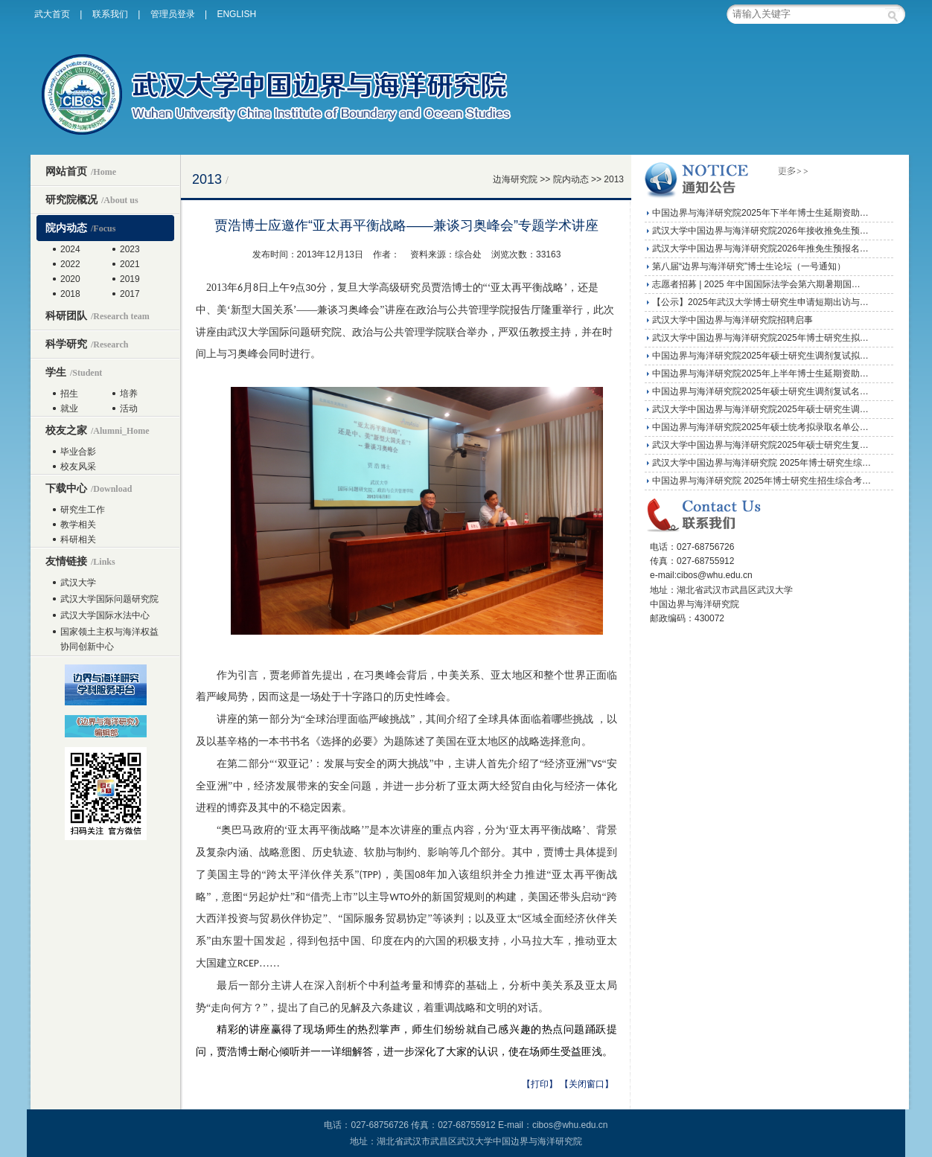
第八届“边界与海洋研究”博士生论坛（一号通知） (749, 266)
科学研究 (86, 344)
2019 (130, 279)
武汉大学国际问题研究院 (109, 599)
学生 (73, 372)
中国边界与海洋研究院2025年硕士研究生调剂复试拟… (760, 355)
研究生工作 (82, 509)
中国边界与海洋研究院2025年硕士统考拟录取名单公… (760, 427)
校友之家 (97, 430)
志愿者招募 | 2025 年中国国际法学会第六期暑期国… (756, 284)
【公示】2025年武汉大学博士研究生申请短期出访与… (760, 302)
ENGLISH (236, 14)
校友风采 (78, 466)
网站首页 (80, 171)
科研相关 (78, 539)
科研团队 (97, 315)
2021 (130, 264)
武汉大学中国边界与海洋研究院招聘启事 (732, 320)
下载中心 (88, 488)
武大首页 (52, 14)
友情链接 (80, 561)
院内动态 (80, 228)
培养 (129, 393)
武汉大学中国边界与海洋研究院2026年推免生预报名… (760, 248)
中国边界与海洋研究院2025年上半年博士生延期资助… (760, 373)
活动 (129, 408)
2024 (70, 249)
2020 (70, 279)
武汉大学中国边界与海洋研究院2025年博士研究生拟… (760, 338)
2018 (70, 294)
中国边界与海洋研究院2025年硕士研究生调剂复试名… (760, 391)
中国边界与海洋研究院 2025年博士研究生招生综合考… (761, 480)
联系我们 (110, 14)
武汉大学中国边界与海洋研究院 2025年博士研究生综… (761, 463)
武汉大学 (78, 582)
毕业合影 (78, 451)
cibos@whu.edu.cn (570, 1125)
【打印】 (540, 1084)
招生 (69, 393)
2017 (130, 294)
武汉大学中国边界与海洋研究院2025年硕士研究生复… (760, 445)
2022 (70, 264)
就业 (69, 408)
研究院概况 (91, 199)
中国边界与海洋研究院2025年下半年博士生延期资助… (760, 213)
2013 (614, 179)
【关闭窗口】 (586, 1084)
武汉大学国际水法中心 (105, 615)
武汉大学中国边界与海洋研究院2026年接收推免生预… (760, 230)
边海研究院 (515, 179)
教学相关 (78, 524)
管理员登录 (172, 14)
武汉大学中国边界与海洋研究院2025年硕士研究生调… (760, 409)
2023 (130, 249)
